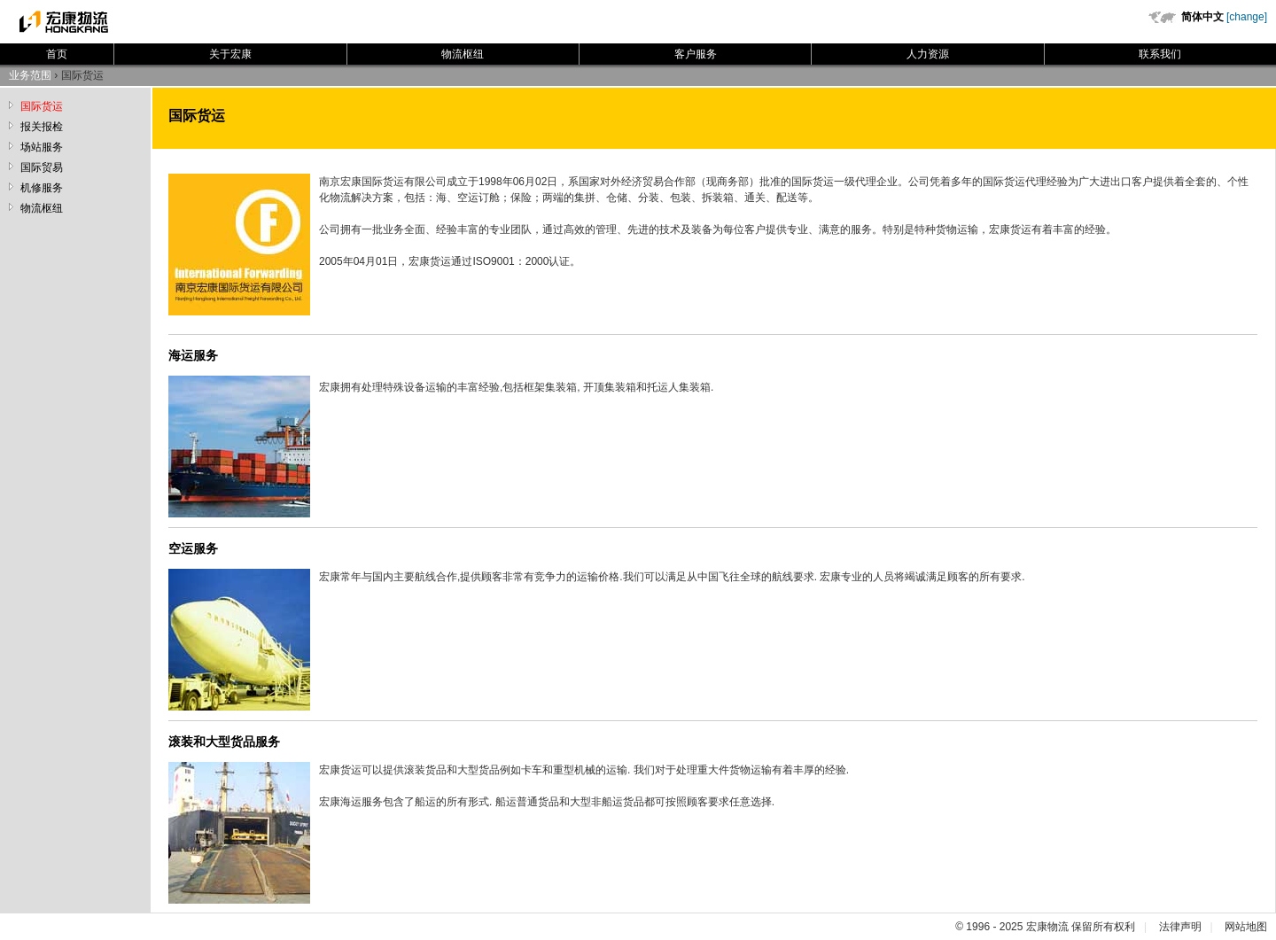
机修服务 (41, 188)
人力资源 (927, 54)
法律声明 (1180, 927)
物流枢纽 (462, 54)
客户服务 (695, 54)
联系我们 (1160, 54)
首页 (56, 54)
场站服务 (41, 147)
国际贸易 (41, 167)
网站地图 (1246, 927)
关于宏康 (230, 54)
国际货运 (41, 106)
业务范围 (30, 75)
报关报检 (41, 126)
